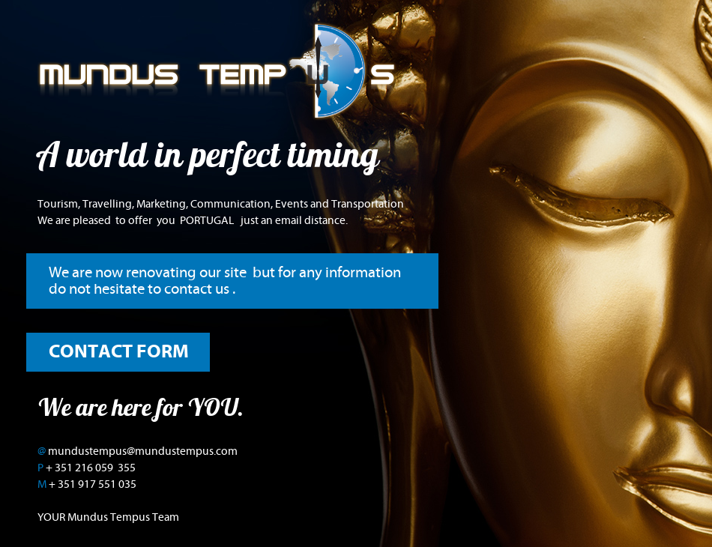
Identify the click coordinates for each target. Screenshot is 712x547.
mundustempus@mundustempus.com (143, 451)
